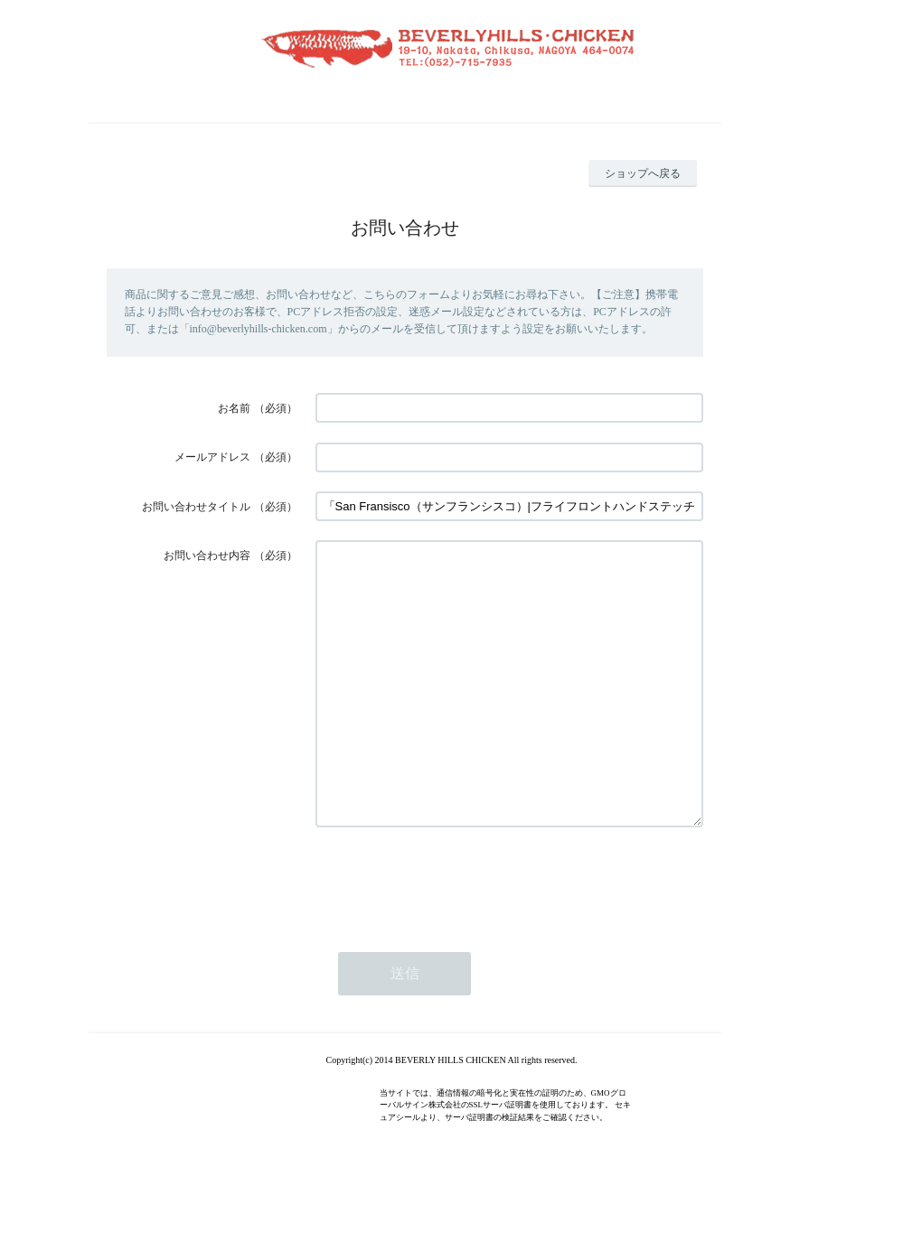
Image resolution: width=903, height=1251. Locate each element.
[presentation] (452, 935)
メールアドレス (212, 457)
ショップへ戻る (643, 173)
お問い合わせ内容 (207, 555)
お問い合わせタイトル (196, 506)
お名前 (234, 408)
